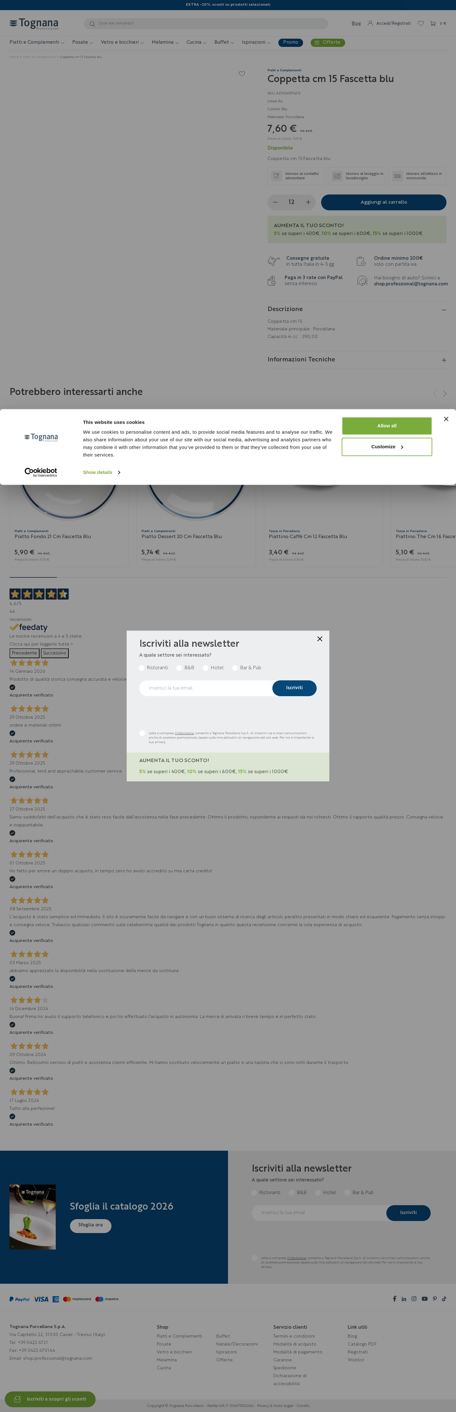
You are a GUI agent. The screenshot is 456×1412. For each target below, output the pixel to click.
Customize (387, 37)
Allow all (387, 16)
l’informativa (184, 733)
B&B (189, 668)
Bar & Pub (250, 668)
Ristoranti (157, 668)
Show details (97, 63)
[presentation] (187, 713)
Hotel (217, 668)
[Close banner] (446, 10)
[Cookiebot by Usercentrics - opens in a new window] (41, 63)
